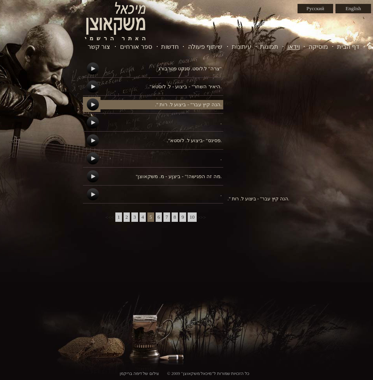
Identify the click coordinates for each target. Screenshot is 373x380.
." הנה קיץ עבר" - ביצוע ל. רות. (188, 104)
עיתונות (241, 46)
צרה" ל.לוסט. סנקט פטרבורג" (190, 68)
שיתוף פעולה (205, 46)
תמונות (269, 46)
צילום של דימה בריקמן (139, 373)
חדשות (170, 46)
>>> (201, 217)
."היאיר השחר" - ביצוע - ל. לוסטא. (185, 86)
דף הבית (348, 46)
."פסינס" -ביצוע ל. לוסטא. (194, 140)
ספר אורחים (136, 46)
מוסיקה (318, 46)
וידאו (293, 46)
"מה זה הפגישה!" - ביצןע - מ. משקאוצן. (179, 176)
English (353, 8)
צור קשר (99, 46)
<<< (109, 217)
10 (192, 217)
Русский (316, 8)
